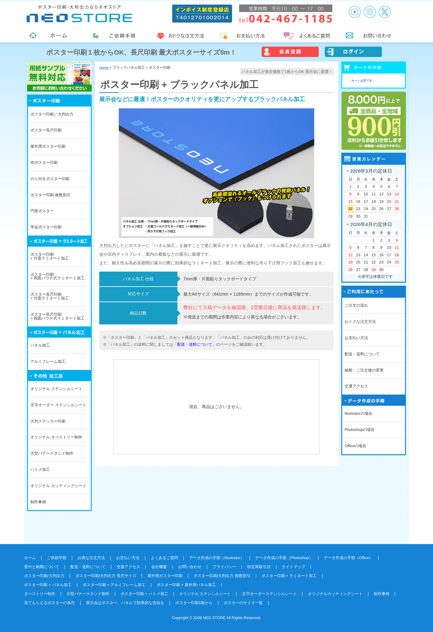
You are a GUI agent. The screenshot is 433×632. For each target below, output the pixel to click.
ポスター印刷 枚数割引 (50, 195)
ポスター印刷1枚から (194, 602)
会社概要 (159, 566)
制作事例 (38, 502)
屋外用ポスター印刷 (48, 146)
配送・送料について (194, 344)
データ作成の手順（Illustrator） (216, 557)
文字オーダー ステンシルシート (58, 405)
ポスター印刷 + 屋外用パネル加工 (186, 584)
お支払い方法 (356, 338)
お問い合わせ (189, 566)
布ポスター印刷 (44, 162)
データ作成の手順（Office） (348, 557)
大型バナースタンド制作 (51, 453)
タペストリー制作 (39, 593)
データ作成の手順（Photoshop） (284, 557)
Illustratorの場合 (358, 413)
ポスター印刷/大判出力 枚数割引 (222, 575)
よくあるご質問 (164, 557)
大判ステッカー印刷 (48, 421)
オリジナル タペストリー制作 (56, 437)
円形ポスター (42, 211)
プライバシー (224, 566)
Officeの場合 (355, 446)
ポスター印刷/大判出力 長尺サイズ (105, 575)
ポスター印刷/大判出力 (44, 575)
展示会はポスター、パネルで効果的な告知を (125, 602)
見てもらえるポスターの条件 (49, 602)
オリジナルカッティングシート (335, 593)
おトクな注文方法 (360, 321)
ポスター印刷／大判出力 (51, 114)
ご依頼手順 (56, 557)
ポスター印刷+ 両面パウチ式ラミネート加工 (57, 276)
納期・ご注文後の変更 (364, 370)
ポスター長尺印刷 (46, 130)
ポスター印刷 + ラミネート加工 (289, 575)
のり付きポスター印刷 (49, 178)
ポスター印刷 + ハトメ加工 (144, 593)
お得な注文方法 (91, 557)
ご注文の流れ (356, 305)
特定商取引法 (259, 566)
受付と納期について (41, 566)
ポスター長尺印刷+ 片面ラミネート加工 (49, 296)
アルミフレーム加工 (48, 361)
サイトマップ (293, 566)
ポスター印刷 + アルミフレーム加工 (114, 584)
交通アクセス (356, 386)
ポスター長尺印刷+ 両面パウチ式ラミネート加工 (57, 316)
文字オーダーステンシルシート (269, 593)
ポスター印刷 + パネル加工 (48, 584)
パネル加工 (40, 345)
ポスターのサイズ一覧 (243, 602)
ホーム (30, 557)
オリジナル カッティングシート (58, 485)
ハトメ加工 (40, 469)
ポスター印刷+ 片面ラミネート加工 (49, 256)
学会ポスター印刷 (46, 227)
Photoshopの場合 (360, 429)
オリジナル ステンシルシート (56, 389)
